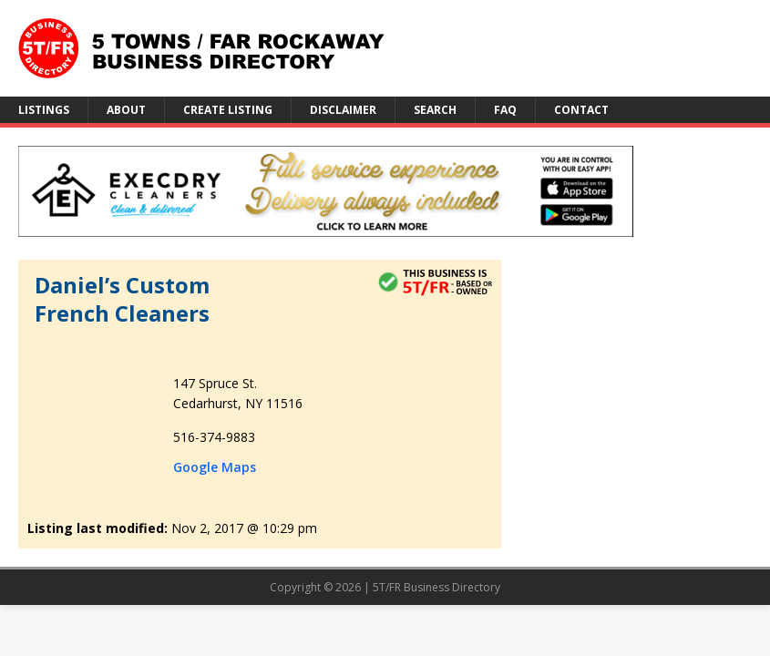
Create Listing (227, 110)
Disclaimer (343, 110)
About (126, 110)
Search (435, 110)
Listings (43, 110)
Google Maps (214, 467)
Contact (581, 110)
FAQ (505, 110)
